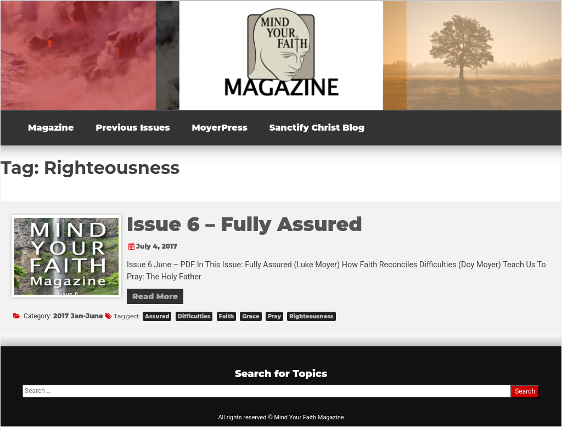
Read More (155, 296)
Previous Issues (132, 127)
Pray (275, 316)
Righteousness (311, 316)
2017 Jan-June (78, 316)
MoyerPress (220, 127)
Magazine (51, 127)
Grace (250, 316)
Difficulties (194, 316)
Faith (226, 316)
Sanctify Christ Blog (316, 127)
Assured (157, 316)
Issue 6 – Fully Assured (244, 224)
